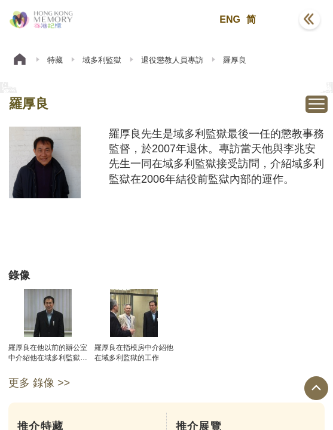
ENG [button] (229, 19)
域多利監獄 (102, 60)
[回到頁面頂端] (316, 388)
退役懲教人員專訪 (172, 60)
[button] (280, 20)
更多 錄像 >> (39, 383)
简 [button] (251, 19)
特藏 (55, 60)
